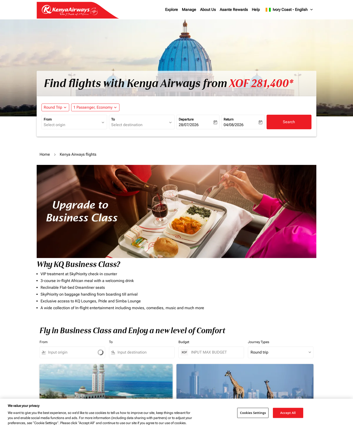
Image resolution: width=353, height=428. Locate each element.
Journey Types (258, 342)
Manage (189, 9)
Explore (171, 9)
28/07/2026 (189, 124)
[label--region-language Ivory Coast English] (289, 9)
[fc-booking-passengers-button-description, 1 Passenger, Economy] (92, 107)
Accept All (288, 413)
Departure (186, 119)
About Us (208, 9)
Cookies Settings (253, 413)
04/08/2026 (234, 124)
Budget (183, 342)
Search (289, 122)
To (113, 119)
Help (256, 9)
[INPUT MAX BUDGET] (215, 352)
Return (229, 119)
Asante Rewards (234, 9)
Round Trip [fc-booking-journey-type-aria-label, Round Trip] (53, 107)
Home (45, 154)
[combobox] (72, 125)
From (48, 119)
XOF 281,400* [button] (261, 83)
